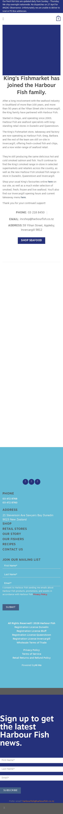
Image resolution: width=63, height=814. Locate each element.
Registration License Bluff (31, 631)
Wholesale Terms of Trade (32, 643)
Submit (11, 607)
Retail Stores (15, 529)
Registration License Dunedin (31, 627)
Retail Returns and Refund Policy (32, 658)
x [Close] (4, 808)
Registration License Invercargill (31, 639)
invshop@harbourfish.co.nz (37, 219)
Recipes (9, 544)
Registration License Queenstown (31, 635)
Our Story (12, 534)
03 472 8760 (10, 503)
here (50, 182)
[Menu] (4, 19)
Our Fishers (13, 539)
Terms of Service (31, 654)
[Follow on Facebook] (25, 482)
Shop (7, 523)
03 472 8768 (10, 499)
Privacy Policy (31, 650)
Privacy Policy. (40, 595)
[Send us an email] (37, 482)
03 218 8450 (36, 212)
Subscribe (10, 790)
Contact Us (13, 549)
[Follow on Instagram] (31, 482)
